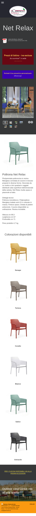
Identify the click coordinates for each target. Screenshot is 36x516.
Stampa (4, 504)
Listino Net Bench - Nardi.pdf (15, 39)
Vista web (32, 504)
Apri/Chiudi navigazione (18, 2)
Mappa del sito (12, 504)
